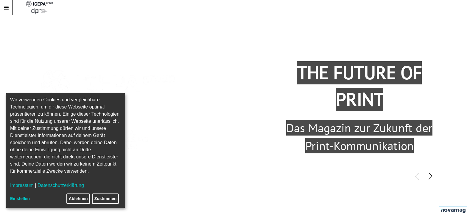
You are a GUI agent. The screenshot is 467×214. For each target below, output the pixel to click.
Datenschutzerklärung (61, 185)
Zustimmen (105, 198)
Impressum (22, 185)
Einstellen (20, 198)
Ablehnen (78, 198)
